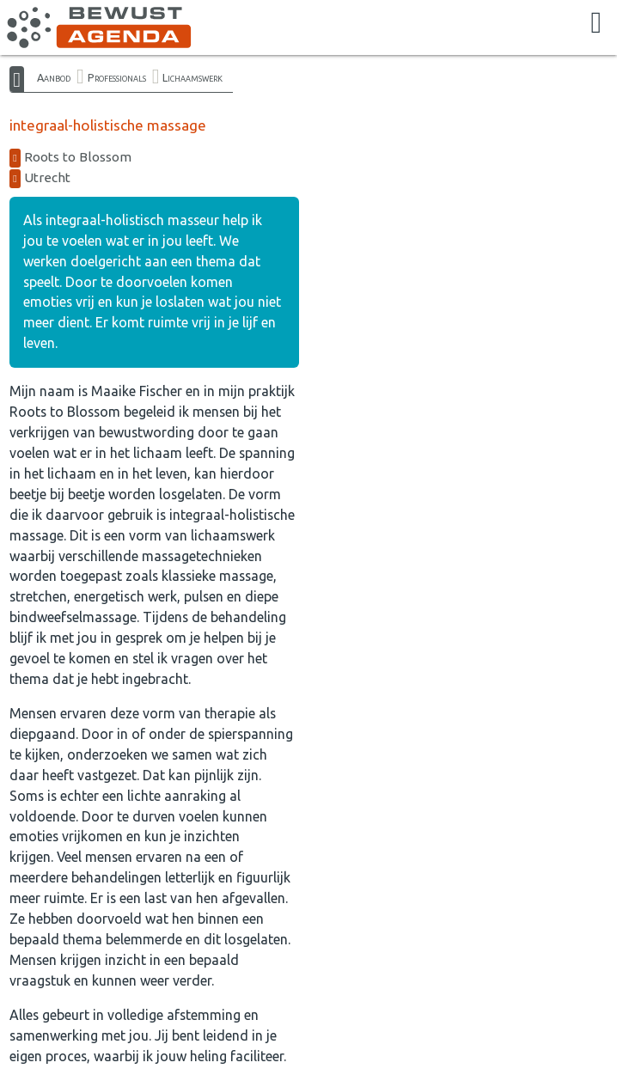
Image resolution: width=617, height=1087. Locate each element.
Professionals (117, 77)
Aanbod (53, 77)
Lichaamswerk (192, 77)
